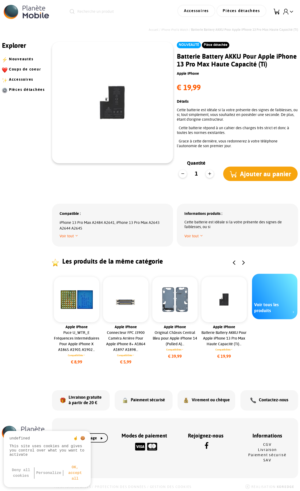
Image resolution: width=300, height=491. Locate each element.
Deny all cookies (21, 473)
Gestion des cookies (170, 484)
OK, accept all (75, 473)
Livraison (267, 447)
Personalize (48, 473)
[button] (261, 171)
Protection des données (120, 484)
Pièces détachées (243, 12)
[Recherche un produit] (121, 12)
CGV (267, 442)
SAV (267, 457)
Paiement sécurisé (267, 452)
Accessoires (202, 12)
